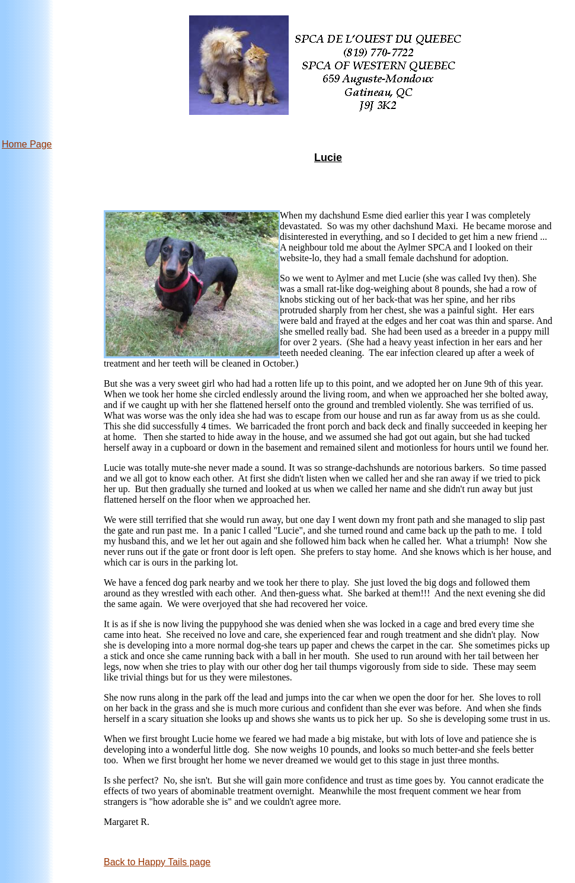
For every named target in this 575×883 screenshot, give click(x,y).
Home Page (27, 144)
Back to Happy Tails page (157, 862)
